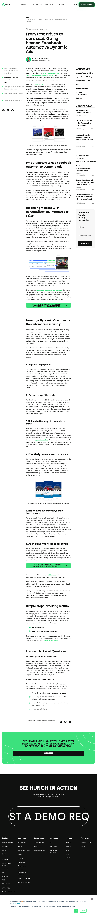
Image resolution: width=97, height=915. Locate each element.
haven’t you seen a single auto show (39, 75)
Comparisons (81, 81)
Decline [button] (83, 910)
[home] (6, 4)
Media (78, 84)
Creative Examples (39, 850)
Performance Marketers (22, 874)
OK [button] (76, 910)
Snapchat (5, 876)
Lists (91, 73)
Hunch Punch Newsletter (54, 851)
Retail (20, 854)
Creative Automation (8, 892)
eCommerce (22, 842)
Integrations (6, 884)
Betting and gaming (24, 850)
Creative (4, 846)
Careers (67, 850)
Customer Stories (39, 842)
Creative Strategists (24, 878)
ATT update (52, 575)
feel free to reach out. (50, 640)
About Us (68, 842)
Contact (67, 858)
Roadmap (68, 846)
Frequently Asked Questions (13, 100)
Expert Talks (80, 77)
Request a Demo (86, 842)
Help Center (53, 846)
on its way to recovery (50, 73)
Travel (20, 846)
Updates (79, 98)
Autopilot (5, 859)
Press (67, 854)
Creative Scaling (82, 88)
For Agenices (22, 866)
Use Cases (35, 5)
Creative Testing (82, 73)
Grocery (20, 858)
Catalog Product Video (7, 865)
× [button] (92, 899)
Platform (23, 5)
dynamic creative (41, 440)
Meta (3, 872)
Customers (49, 5)
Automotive (21, 862)
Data (88, 81)
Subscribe (48, 753)
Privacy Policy (16, 903)
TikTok (4, 880)
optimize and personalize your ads (49, 290)
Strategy (89, 77)
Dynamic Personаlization (81, 93)
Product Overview (7, 842)
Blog (27, 17)
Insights (4, 854)
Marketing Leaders (24, 882)
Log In (83, 846)
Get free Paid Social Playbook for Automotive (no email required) (50, 305)
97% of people (37, 84)
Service (36, 846)
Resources (62, 5)
